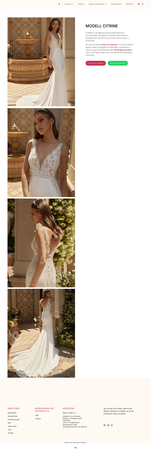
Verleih (81, 4)
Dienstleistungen (97, 4)
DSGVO (38, 419)
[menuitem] (139, 4)
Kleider (69, 4)
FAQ (9, 423)
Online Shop (116, 4)
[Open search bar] (142, 4)
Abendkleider (12, 416)
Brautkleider (12, 413)
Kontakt (129, 4)
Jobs (9, 430)
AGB (36, 415)
